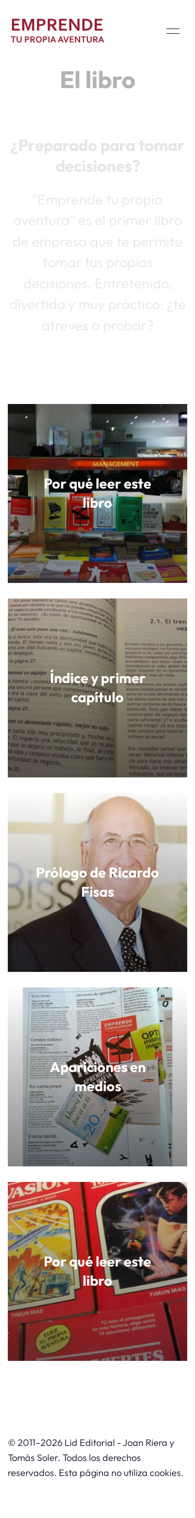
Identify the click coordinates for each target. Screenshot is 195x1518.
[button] (173, 31)
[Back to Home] (58, 31)
